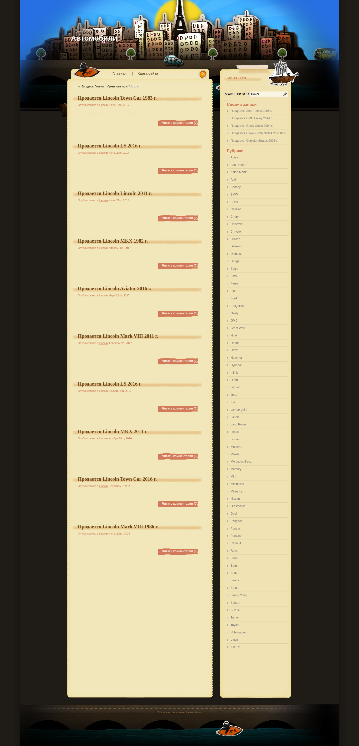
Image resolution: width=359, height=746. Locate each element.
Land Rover (238, 424)
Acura (234, 157)
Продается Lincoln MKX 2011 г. (113, 431)
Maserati (236, 447)
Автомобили (94, 38)
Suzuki (235, 610)
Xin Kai (235, 647)
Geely (234, 313)
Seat (234, 573)
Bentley (236, 187)
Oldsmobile (238, 506)
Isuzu (234, 380)
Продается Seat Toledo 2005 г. (251, 111)
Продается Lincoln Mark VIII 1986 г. (118, 526)
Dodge (235, 261)
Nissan (235, 498)
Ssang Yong (239, 595)
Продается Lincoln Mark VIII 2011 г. (118, 336)
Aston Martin (239, 172)
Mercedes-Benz (241, 461)
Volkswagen (239, 632)
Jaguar (235, 387)
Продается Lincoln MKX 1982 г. (113, 241)
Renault (236, 543)
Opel (234, 513)
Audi (234, 179)
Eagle (234, 269)
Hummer (236, 357)
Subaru (235, 603)
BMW (234, 194)
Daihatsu (236, 254)
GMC (234, 320)
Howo (234, 350)
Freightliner (238, 306)
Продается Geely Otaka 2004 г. (252, 126)
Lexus (235, 432)
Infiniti (234, 372)
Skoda (235, 580)
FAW (234, 276)
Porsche (236, 536)
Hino (234, 335)
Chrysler (236, 231)
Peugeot (236, 521)
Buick (234, 202)
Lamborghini (239, 409)
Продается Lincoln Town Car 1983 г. (117, 98)
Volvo (234, 640)
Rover (235, 550)
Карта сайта (148, 73)
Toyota (235, 625)
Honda (235, 343)
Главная (119, 73)
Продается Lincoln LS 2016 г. (110, 145)
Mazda (235, 454)
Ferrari (235, 283)
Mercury (236, 469)
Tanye (235, 617)
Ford (234, 298)
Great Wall (238, 328)
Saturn (235, 565)
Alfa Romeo (238, 165)
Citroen (235, 239)
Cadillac (236, 209)
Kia (233, 402)
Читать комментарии (179, 123)
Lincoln (235, 439)
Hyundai (236, 365)
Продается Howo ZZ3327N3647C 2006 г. (258, 133)
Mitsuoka (237, 491)
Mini (233, 476)
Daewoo (236, 246)
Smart (235, 588)
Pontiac (236, 528)
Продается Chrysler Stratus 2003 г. (254, 140)
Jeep (234, 395)
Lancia (235, 417)
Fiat (233, 291)
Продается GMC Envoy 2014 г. (251, 118)
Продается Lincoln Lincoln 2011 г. (115, 193)
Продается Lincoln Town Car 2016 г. (117, 479)
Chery (235, 216)
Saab (234, 558)
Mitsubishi (237, 484)
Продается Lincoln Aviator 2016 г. (114, 288)
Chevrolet (237, 224)
